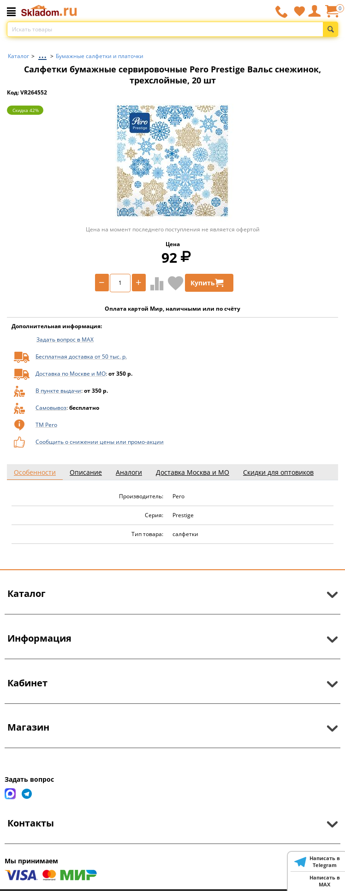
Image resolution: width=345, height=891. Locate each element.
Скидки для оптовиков (278, 472)
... (42, 53)
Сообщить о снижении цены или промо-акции (100, 442)
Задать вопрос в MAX (65, 339)
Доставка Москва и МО (192, 472)
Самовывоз (51, 408)
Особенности (35, 472)
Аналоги (129, 472)
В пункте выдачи (58, 391)
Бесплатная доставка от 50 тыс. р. (81, 356)
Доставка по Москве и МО (71, 374)
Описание (86, 472)
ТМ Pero (46, 425)
